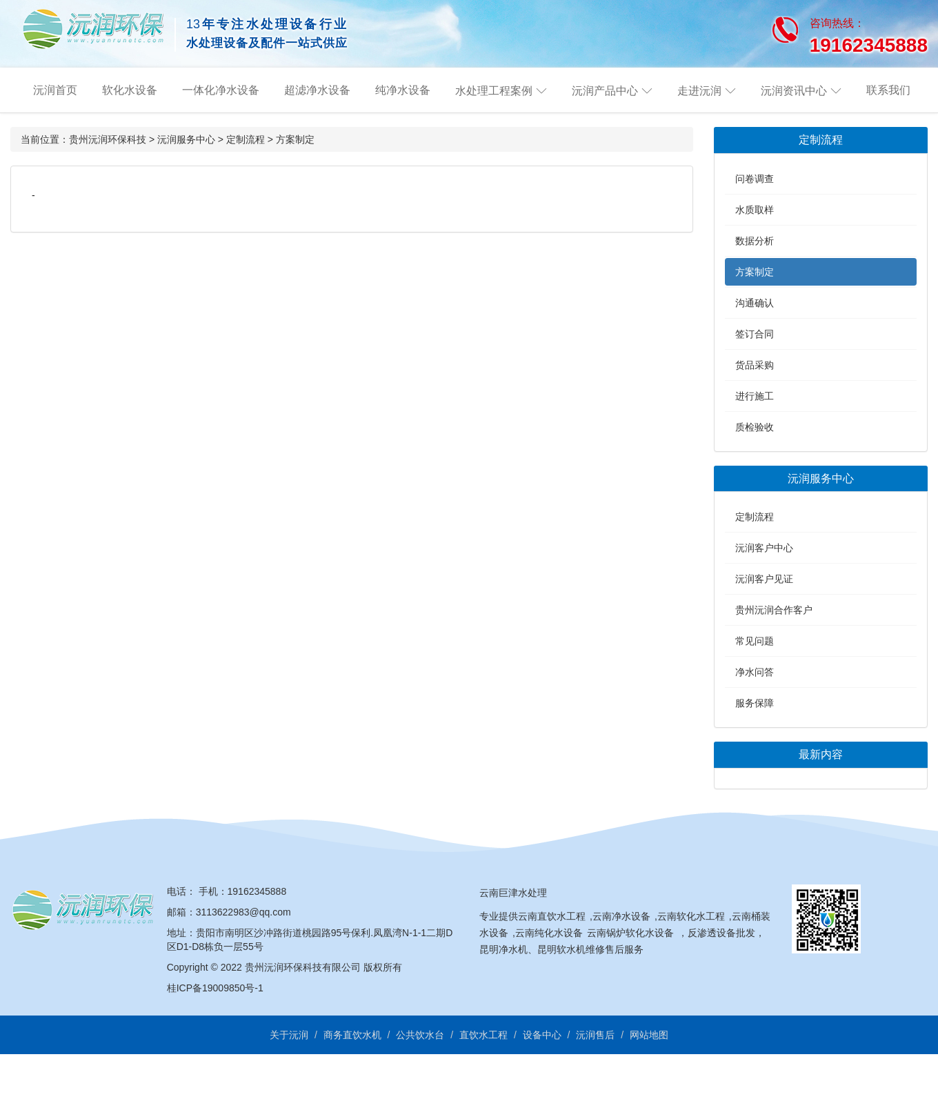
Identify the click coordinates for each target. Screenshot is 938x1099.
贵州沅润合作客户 (773, 609)
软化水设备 (129, 90)
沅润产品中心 (605, 91)
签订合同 (754, 333)
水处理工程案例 (493, 91)
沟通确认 (754, 302)
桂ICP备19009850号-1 (215, 987)
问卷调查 (754, 178)
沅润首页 (55, 90)
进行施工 (754, 396)
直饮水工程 (483, 1034)
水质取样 (754, 209)
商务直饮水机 (352, 1034)
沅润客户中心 (764, 547)
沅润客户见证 (764, 578)
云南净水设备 (621, 916)
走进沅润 (699, 91)
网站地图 (649, 1034)
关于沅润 (289, 1034)
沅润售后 (595, 1034)
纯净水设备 (402, 90)
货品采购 (754, 364)
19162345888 (257, 891)
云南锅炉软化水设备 (630, 932)
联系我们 (888, 90)
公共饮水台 (420, 1034)
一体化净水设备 (220, 90)
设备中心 (542, 1034)
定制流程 (245, 139)
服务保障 (754, 703)
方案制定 (295, 139)
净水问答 (754, 671)
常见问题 (754, 640)
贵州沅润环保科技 (107, 139)
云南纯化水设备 (549, 932)
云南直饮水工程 (552, 916)
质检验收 (754, 427)
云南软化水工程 (691, 916)
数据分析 (754, 240)
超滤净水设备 (317, 90)
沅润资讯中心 (794, 91)
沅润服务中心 (186, 139)
